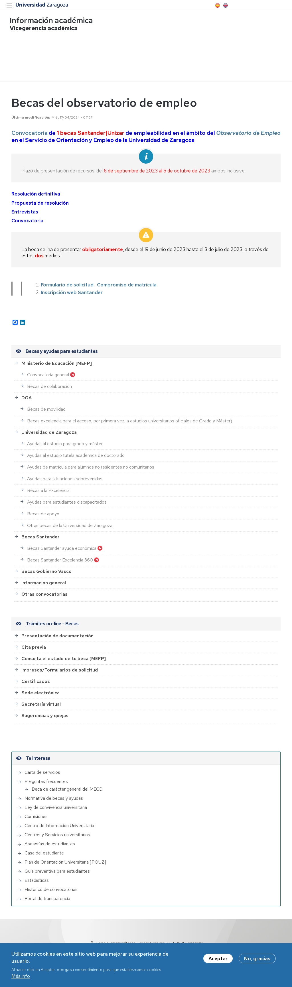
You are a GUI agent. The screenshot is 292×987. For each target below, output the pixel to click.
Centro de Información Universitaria (59, 819)
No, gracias (257, 960)
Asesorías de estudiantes (50, 837)
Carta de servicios (42, 766)
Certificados (35, 675)
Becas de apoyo (43, 507)
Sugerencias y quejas (44, 709)
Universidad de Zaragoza (49, 426)
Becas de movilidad (46, 403)
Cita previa (33, 641)
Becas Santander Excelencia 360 (60, 553)
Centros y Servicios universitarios (57, 828)
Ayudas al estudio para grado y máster (65, 437)
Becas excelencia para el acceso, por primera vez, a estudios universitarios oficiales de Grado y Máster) (129, 414)
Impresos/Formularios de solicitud (59, 663)
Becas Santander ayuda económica (61, 542)
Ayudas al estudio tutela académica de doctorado (76, 449)
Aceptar (218, 960)
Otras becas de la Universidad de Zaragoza (69, 519)
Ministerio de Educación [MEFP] (56, 357)
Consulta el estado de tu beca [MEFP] (63, 652)
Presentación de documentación (57, 629)
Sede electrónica (40, 686)
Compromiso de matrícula (127, 278)
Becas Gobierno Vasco (46, 565)
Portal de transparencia (47, 892)
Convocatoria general (48, 368)
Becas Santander (40, 530)
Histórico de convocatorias (51, 883)
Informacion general (43, 576)
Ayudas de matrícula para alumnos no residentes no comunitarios (90, 460)
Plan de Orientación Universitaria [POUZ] (65, 855)
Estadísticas (37, 874)
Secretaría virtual (41, 698)
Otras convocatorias (44, 588)
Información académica (53, 22)
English (225, 5)
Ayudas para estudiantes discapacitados (67, 495)
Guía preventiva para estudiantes (57, 865)
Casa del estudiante (44, 846)
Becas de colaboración (49, 380)
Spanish (217, 5)
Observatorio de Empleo (248, 126)
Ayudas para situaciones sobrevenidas (64, 472)
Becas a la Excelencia (48, 484)
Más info (20, 977)
